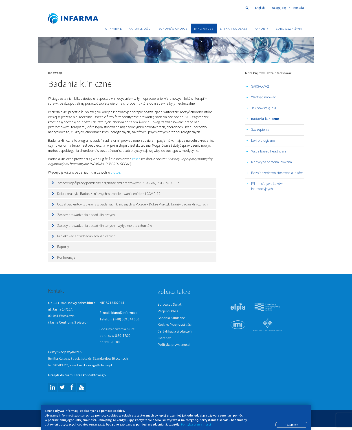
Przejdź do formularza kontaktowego (77, 375)
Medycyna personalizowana (271, 162)
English (260, 8)
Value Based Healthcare (268, 151)
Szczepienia (260, 130)
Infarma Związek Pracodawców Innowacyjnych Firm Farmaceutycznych (77, 12)
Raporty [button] (63, 247)
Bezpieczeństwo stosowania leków (277, 173)
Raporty (262, 28)
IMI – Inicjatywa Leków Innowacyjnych (267, 186)
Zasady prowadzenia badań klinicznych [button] (86, 215)
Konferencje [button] (66, 257)
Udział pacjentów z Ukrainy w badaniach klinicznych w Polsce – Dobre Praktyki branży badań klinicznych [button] (132, 204)
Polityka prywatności (174, 345)
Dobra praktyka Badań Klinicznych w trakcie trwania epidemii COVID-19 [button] (108, 194)
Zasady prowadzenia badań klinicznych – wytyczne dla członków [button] (104, 225)
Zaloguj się (278, 8)
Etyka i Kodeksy (234, 28)
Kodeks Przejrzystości (174, 324)
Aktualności (140, 28)
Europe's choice (173, 28)
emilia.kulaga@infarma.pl (95, 365)
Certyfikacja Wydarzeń (175, 331)
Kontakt (298, 8)
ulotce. (116, 172)
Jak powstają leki (263, 108)
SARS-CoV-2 (260, 86)
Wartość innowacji (264, 97)
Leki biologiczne (263, 140)
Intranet (164, 338)
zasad (136, 159)
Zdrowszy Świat (290, 28)
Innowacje (203, 28)
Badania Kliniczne (171, 318)
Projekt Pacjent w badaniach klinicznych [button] (86, 236)
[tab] (132, 183)
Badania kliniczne (265, 119)
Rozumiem (291, 425)
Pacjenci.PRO (168, 311)
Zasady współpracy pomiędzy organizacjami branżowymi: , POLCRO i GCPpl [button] (118, 183)
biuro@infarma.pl (125, 313)
